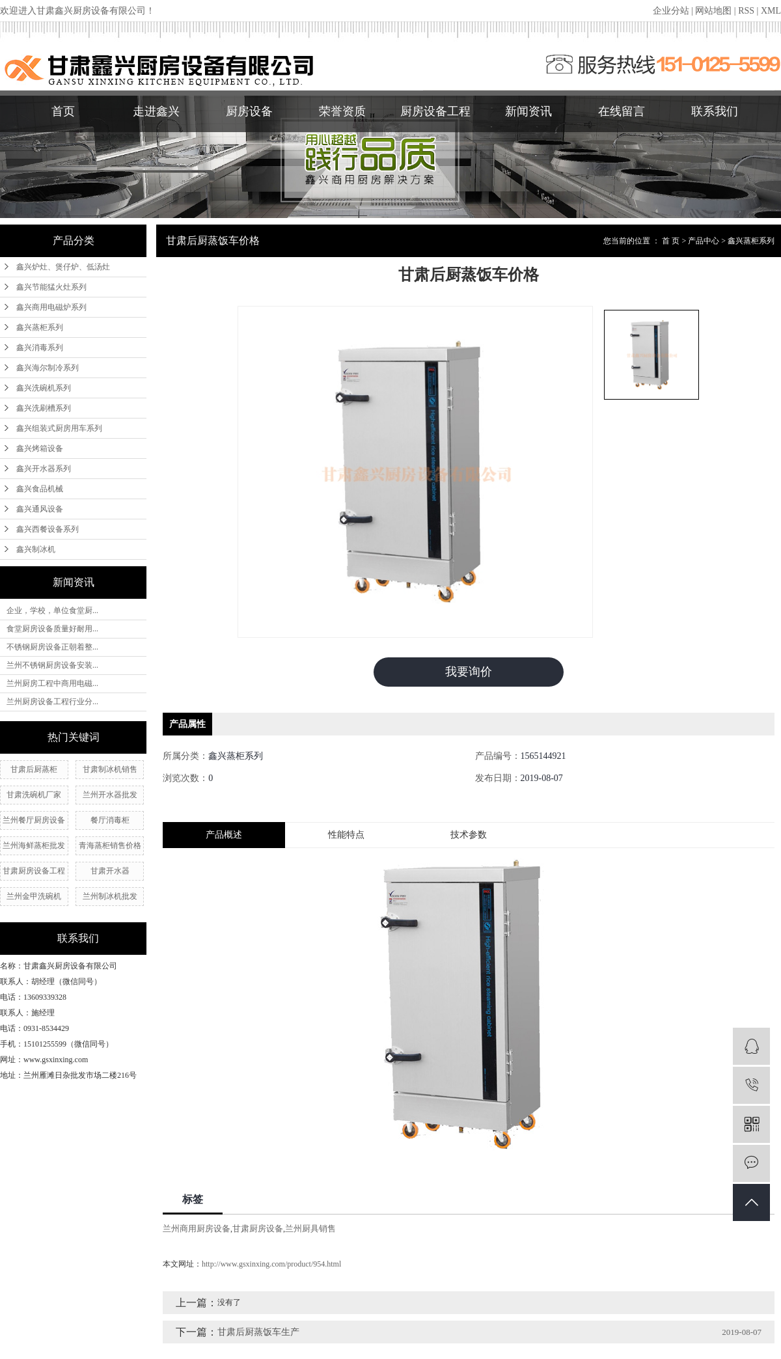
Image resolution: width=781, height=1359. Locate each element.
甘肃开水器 (110, 870)
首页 (63, 111)
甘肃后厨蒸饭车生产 (258, 1332)
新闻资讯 (528, 111)
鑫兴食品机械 (39, 488)
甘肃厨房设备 (257, 1228)
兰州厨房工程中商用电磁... (52, 683)
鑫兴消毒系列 (39, 347)
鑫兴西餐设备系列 (47, 529)
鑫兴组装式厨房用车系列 (59, 428)
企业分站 (671, 11)
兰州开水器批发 (110, 794)
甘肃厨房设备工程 (34, 870)
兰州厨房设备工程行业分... (52, 701)
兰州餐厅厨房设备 (34, 820)
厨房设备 (249, 111)
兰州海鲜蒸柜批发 (34, 845)
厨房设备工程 (435, 111)
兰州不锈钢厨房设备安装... (52, 665)
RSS (746, 11)
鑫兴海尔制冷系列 (47, 367)
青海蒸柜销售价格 (110, 845)
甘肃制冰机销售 (110, 769)
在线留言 (621, 111)
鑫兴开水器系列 (43, 468)
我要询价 (468, 671)
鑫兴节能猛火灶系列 (51, 287)
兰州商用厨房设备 (196, 1228)
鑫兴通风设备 (39, 509)
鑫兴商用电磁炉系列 (51, 307)
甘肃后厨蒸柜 (33, 769)
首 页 (670, 240)
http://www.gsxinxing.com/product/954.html (271, 1264)
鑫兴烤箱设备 (39, 448)
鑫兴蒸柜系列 (39, 327)
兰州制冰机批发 (110, 896)
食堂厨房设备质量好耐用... (52, 628)
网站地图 (713, 11)
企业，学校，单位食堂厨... (52, 610)
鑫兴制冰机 (35, 549)
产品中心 (703, 240)
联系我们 (714, 111)
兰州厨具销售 (310, 1228)
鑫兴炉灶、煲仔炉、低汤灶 (63, 266)
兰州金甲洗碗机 (34, 896)
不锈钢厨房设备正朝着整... (52, 647)
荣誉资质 (342, 111)
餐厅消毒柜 (110, 820)
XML (771, 11)
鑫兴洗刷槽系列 (43, 408)
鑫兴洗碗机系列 (43, 387)
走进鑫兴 (156, 111)
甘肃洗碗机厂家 (34, 794)
